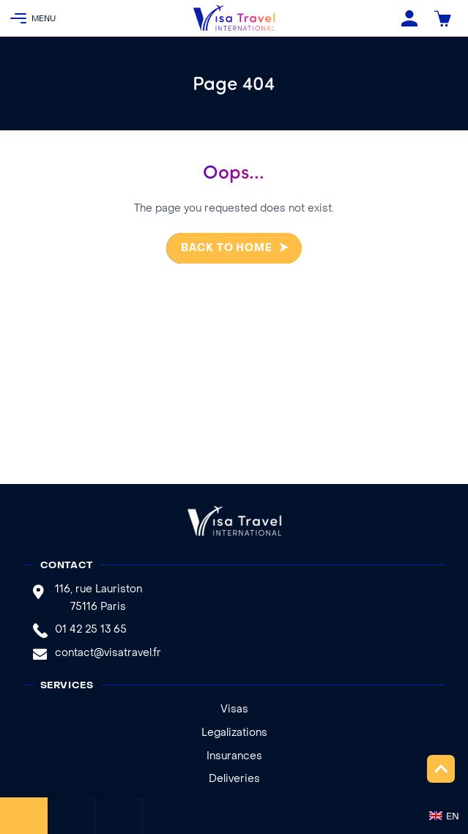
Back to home (220, 248)
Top (441, 769)
